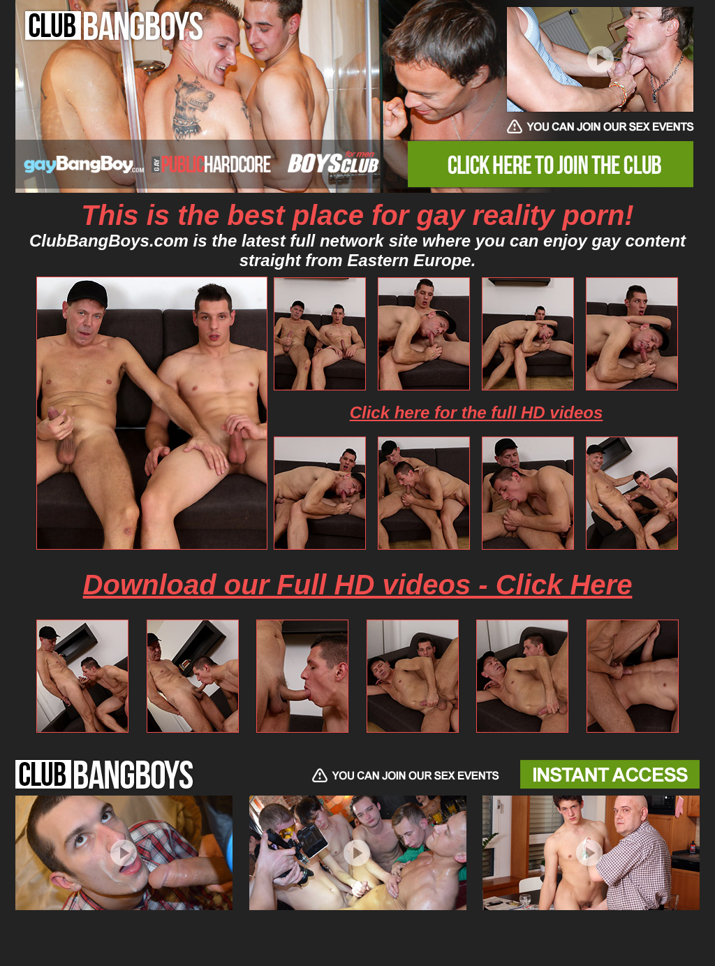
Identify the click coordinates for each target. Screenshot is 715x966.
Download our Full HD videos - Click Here (358, 584)
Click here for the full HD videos (476, 412)
